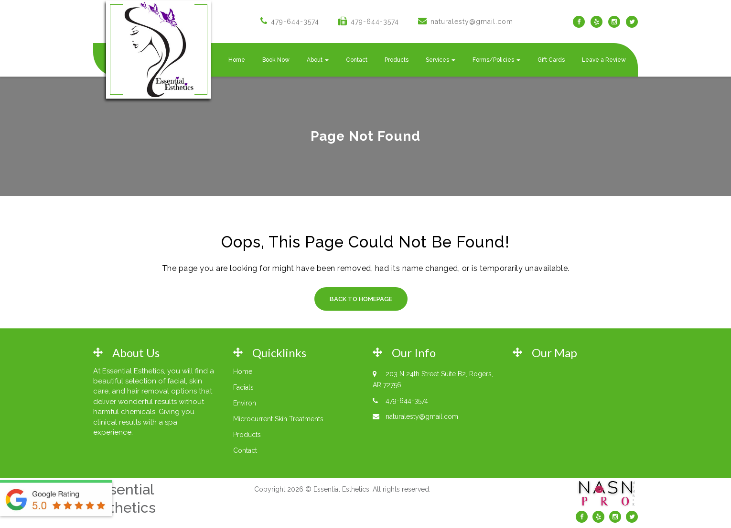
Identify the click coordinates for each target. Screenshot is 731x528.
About (318, 59)
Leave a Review (604, 59)
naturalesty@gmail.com (471, 21)
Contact (356, 59)
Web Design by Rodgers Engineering (342, 508)
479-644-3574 (295, 21)
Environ (244, 403)
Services (440, 59)
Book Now (276, 59)
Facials (243, 387)
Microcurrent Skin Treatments (278, 419)
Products (396, 59)
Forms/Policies (496, 59)
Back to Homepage (361, 299)
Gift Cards (551, 59)
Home (236, 59)
